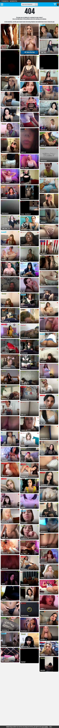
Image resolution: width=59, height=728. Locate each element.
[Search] (36, 4)
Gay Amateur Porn (13, 1)
